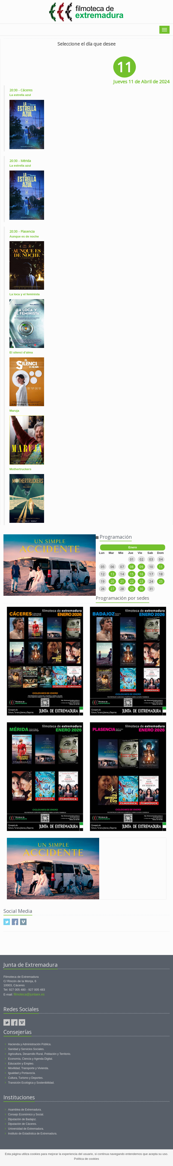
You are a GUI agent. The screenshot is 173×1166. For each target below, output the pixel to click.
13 (112, 574)
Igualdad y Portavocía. (22, 1073)
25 (161, 581)
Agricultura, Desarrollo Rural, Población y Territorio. (39, 1054)
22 (132, 581)
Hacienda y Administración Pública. (29, 1044)
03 (151, 559)
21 (122, 581)
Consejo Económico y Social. (26, 1114)
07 (122, 566)
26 (102, 589)
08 (132, 566)
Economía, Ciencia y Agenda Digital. (30, 1058)
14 (122, 574)
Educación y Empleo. (21, 1063)
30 (141, 589)
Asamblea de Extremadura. (25, 1109)
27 (112, 589)
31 (151, 589)
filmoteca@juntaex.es (29, 994)
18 (161, 574)
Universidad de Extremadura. (26, 1128)
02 (141, 559)
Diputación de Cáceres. (22, 1123)
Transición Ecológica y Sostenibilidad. (31, 1082)
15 (132, 574)
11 (161, 566)
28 (122, 589)
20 (112, 581)
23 (141, 581)
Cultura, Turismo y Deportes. (25, 1077)
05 (102, 566)
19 (102, 581)
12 (102, 574)
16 (141, 574)
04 (161, 559)
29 (132, 589)
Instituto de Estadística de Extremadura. (32, 1133)
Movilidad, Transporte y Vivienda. (28, 1068)
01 (132, 559)
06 (112, 566)
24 (151, 581)
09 (141, 566)
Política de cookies (86, 1158)
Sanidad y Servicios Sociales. (26, 1049)
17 (151, 574)
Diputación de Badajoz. (22, 1119)
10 (151, 566)
